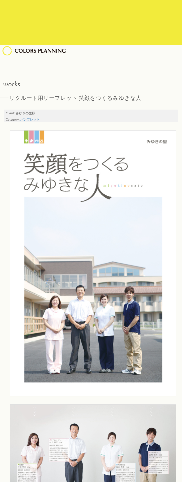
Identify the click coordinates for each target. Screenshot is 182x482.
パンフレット (30, 119)
